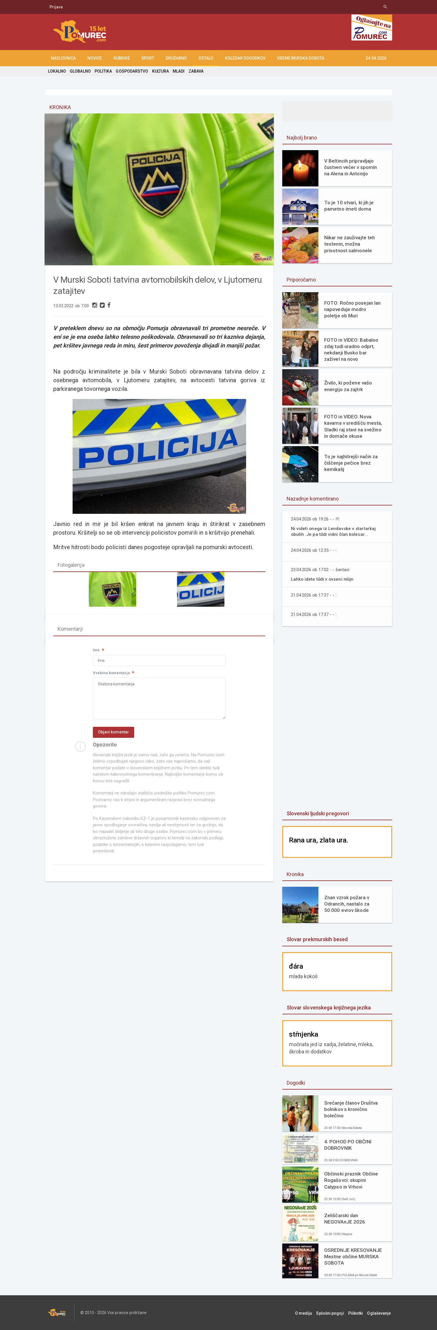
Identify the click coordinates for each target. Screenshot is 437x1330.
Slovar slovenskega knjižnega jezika (328, 1008)
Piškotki (358, 1312)
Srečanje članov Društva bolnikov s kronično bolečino (350, 1109)
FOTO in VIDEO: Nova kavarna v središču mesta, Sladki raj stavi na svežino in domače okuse (352, 426)
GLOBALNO (80, 71)
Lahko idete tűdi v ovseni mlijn (323, 579)
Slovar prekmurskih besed (317, 939)
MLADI (178, 71)
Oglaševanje (380, 1312)
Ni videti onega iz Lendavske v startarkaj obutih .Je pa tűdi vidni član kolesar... (333, 531)
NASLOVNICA (63, 58)
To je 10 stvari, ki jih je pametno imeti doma (348, 206)
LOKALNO (57, 71)
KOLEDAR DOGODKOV (245, 58)
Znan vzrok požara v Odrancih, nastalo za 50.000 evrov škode (346, 904)
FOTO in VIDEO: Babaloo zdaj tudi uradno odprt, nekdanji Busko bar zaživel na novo (351, 349)
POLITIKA (103, 71)
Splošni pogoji (334, 1312)
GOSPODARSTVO (131, 71)
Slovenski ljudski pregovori (318, 813)
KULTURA (159, 71)
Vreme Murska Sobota (300, 58)
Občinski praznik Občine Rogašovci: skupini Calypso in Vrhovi (350, 1180)
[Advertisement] (337, 719)
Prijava (56, 7)
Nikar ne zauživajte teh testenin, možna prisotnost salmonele (349, 244)
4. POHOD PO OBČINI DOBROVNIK (347, 1145)
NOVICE (94, 58)
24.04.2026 (376, 58)
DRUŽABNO (176, 58)
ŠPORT (147, 58)
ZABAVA (194, 71)
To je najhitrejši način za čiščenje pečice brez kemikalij (350, 463)
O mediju (309, 1312)
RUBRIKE (121, 58)
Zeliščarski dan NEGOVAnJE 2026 (344, 1219)
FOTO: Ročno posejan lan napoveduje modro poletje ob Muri (352, 309)
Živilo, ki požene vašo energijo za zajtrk (347, 386)
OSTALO (205, 58)
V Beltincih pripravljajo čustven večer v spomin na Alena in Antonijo (350, 167)
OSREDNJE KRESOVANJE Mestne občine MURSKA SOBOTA (352, 1256)
